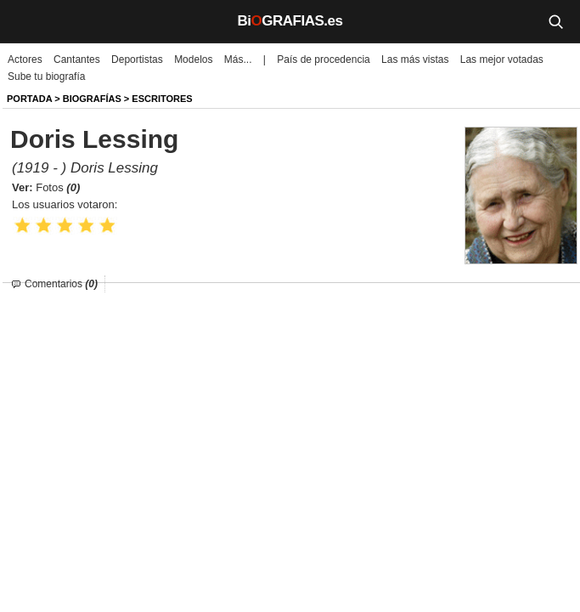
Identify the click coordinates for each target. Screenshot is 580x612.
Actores (25, 59)
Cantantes (76, 59)
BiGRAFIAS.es (290, 21)
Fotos (58, 187)
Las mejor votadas (501, 59)
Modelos (193, 59)
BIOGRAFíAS (92, 99)
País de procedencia (323, 59)
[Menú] (25, 21)
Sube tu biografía (46, 76)
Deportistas (137, 59)
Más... (238, 59)
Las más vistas (414, 59)
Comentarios (61, 284)
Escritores (162, 99)
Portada (29, 99)
